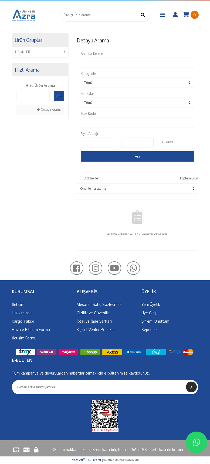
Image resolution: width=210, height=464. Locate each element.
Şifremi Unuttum (155, 321)
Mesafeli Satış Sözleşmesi (99, 304)
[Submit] (191, 387)
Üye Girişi (149, 313)
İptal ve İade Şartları (94, 321)
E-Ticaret (94, 460)
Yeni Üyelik (150, 304)
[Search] (105, 15)
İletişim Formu (24, 338)
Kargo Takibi (23, 321)
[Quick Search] (33, 96)
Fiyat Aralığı (89, 134)
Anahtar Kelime (92, 54)
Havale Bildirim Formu (31, 329)
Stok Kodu (88, 114)
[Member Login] (175, 14)
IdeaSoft (78, 460)
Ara (59, 96)
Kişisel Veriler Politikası (96, 329)
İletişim (18, 304)
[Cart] (191, 14)
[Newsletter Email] (105, 387)
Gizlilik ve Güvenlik (93, 313)
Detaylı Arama (49, 110)
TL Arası (168, 142)
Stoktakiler (91, 178)
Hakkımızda (22, 313)
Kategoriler (89, 74)
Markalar (87, 94)
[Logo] (24, 15)
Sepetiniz (149, 329)
